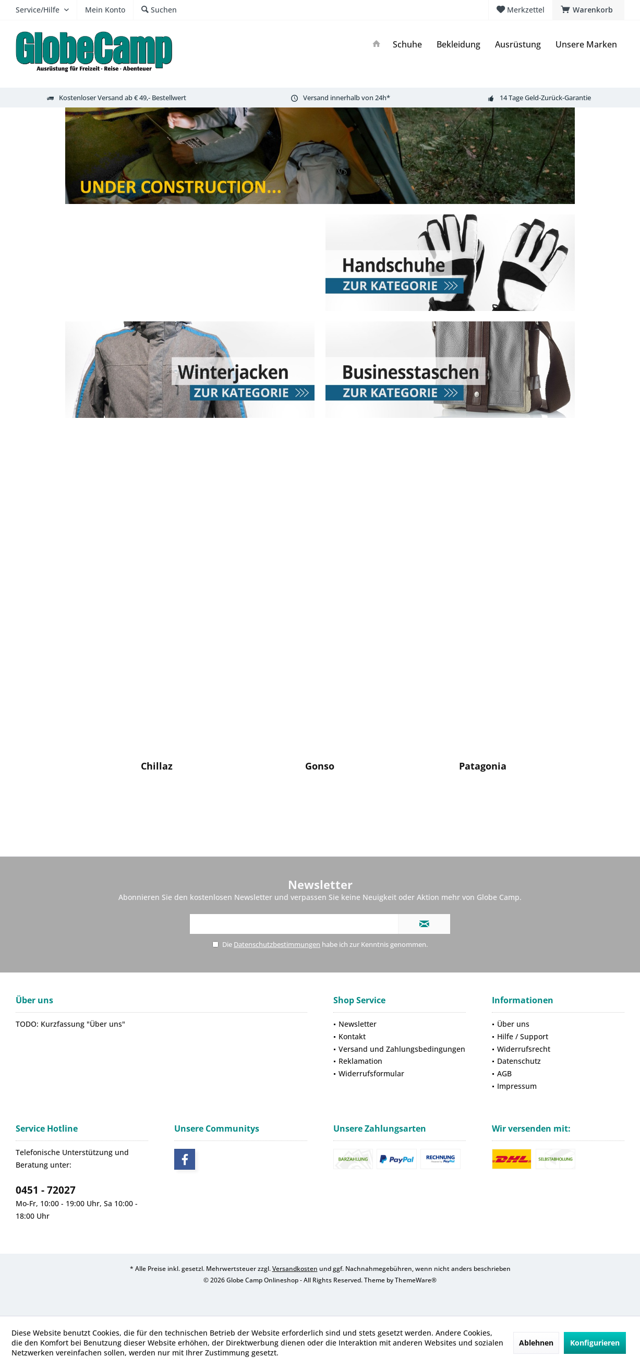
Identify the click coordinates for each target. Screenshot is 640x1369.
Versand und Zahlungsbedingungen (402, 1049)
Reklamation (360, 1061)
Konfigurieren (595, 1343)
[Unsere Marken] (586, 44)
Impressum (517, 1086)
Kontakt (352, 1036)
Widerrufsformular (371, 1073)
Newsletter (358, 1024)
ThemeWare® (416, 1280)
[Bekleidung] (458, 44)
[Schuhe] (407, 44)
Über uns (513, 1024)
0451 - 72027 (46, 1190)
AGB (504, 1073)
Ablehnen (536, 1343)
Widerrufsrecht (523, 1049)
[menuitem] (588, 10)
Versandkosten (295, 1268)
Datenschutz (519, 1061)
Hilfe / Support (522, 1036)
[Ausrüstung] (518, 44)
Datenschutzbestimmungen (277, 944)
